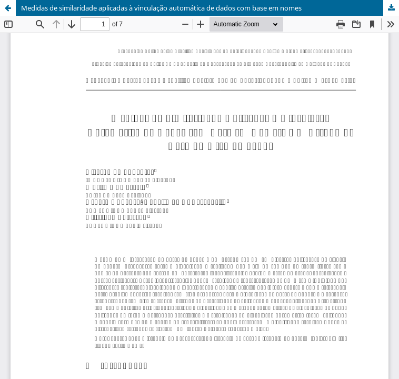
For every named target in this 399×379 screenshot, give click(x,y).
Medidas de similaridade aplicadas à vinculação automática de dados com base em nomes (161, 8)
